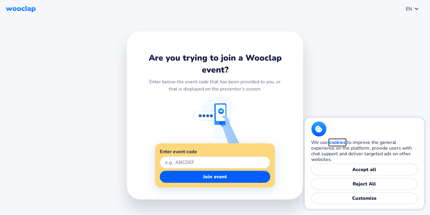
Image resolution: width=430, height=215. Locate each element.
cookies (337, 142)
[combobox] (411, 9)
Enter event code (178, 151)
